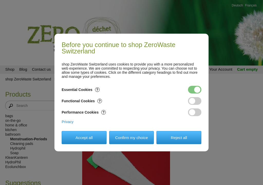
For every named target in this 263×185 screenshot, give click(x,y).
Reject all (179, 137)
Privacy (67, 122)
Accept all (84, 137)
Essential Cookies (81, 90)
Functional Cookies (82, 101)
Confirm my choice (131, 137)
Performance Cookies (84, 112)
